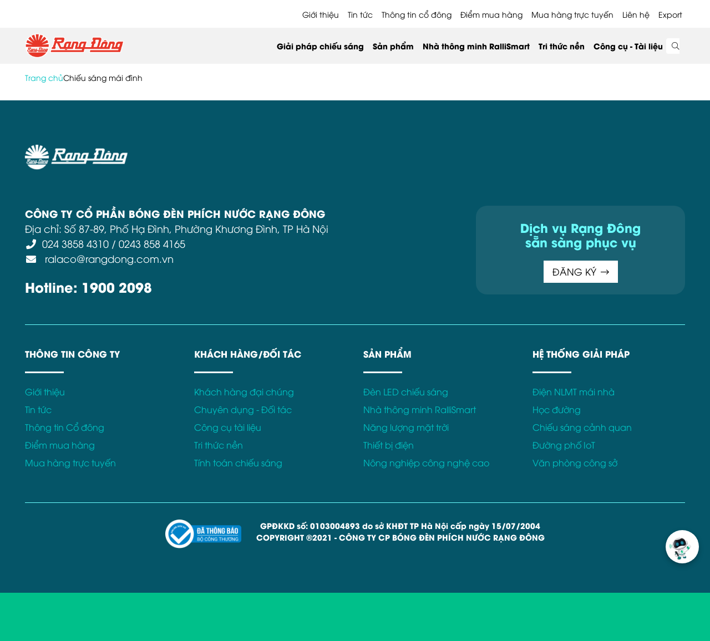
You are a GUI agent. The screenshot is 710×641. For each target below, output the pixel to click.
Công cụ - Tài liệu (628, 46)
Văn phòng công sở (574, 462)
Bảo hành (467, 150)
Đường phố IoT (563, 445)
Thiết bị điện (388, 445)
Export (670, 14)
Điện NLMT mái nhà (573, 391)
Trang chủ (44, 77)
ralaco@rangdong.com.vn (108, 258)
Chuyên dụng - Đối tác (243, 409)
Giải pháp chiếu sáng (320, 46)
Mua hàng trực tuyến (572, 14)
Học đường (556, 409)
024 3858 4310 (75, 243)
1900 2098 (117, 286)
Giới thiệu (320, 14)
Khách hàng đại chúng (244, 391)
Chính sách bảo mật (307, 150)
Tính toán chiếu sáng (238, 462)
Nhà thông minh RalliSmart (476, 46)
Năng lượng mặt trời (406, 427)
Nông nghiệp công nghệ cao (426, 462)
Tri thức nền (562, 46)
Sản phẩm (393, 46)
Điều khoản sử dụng (216, 150)
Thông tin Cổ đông (64, 427)
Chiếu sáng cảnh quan (582, 427)
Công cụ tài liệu (227, 427)
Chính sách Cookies (398, 150)
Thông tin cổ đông (417, 14)
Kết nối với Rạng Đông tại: (549, 150)
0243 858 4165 (152, 243)
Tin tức (360, 14)
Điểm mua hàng (491, 14)
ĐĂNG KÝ (580, 271)
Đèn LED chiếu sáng (405, 391)
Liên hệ (636, 14)
